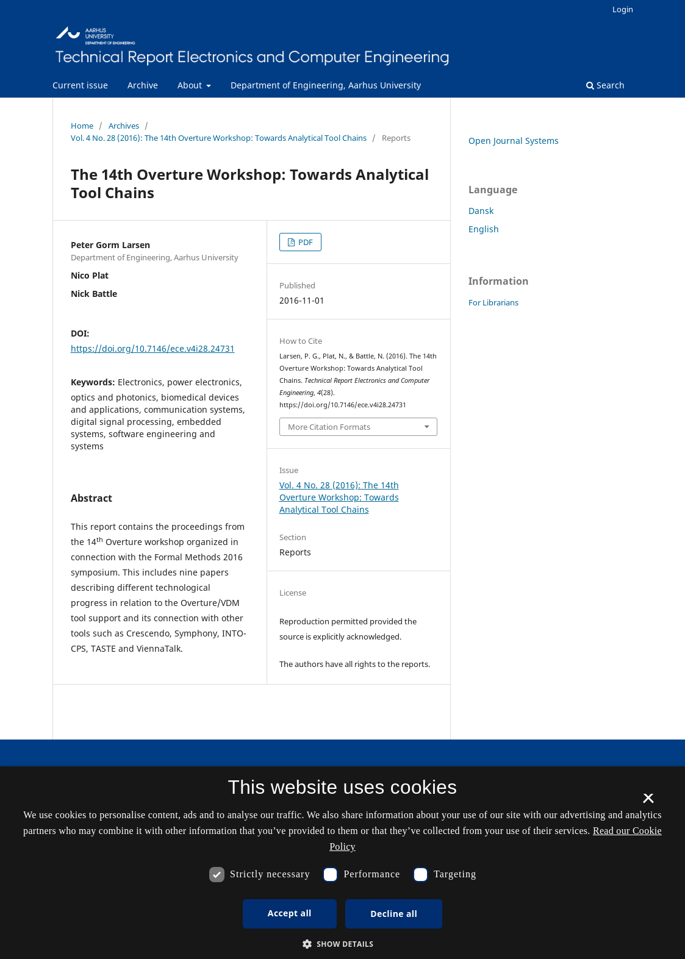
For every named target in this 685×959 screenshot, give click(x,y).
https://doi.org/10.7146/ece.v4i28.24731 (153, 348)
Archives (124, 125)
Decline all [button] (393, 913)
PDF (304, 242)
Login (622, 9)
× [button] (648, 802)
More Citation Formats (329, 426)
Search (605, 85)
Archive (142, 85)
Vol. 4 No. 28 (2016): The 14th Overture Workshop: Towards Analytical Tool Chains (219, 137)
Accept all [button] (290, 913)
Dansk (480, 210)
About (191, 85)
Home (82, 125)
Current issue (80, 85)
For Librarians (493, 302)
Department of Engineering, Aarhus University (326, 85)
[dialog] (342, 862)
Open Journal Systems (513, 140)
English (483, 229)
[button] (343, 944)
